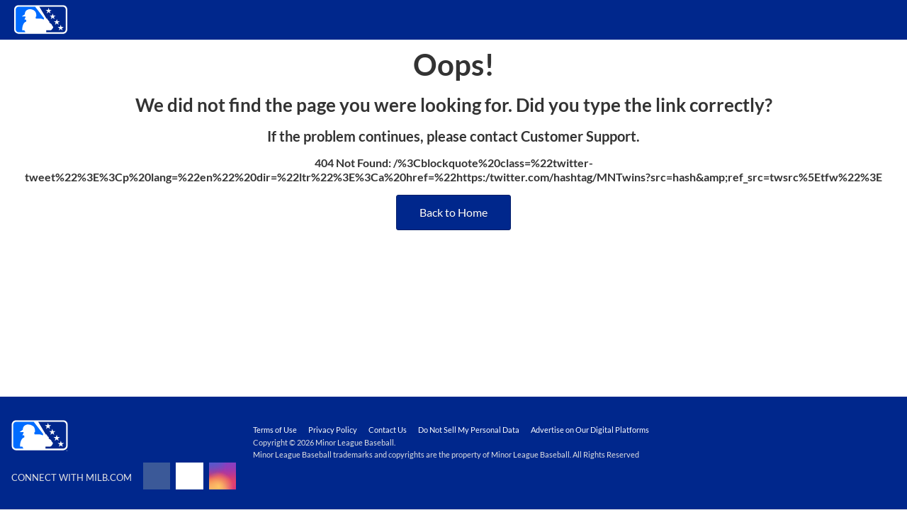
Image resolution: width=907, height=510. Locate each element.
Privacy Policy (332, 429)
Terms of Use (275, 429)
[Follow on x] (189, 476)
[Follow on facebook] (156, 476)
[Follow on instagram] (222, 476)
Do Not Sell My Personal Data (468, 429)
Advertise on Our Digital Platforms (590, 429)
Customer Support (578, 136)
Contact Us (387, 429)
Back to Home (453, 212)
